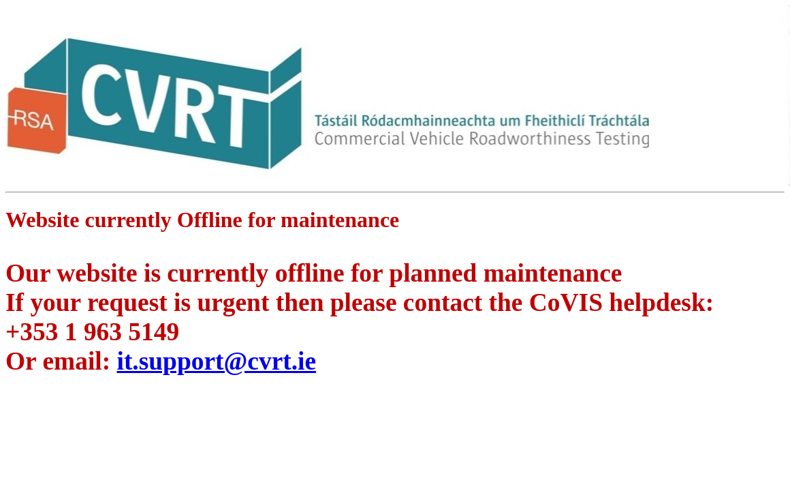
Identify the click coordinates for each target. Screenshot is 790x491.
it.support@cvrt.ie (217, 361)
